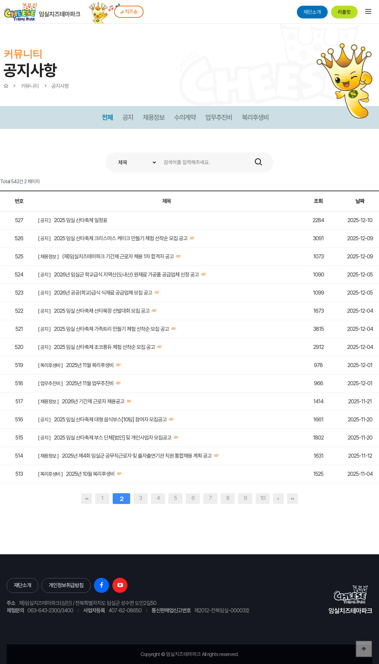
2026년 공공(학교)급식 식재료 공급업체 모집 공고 (103, 293)
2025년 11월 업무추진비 (90, 383)
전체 (107, 117)
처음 (86, 498)
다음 (278, 498)
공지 (127, 117)
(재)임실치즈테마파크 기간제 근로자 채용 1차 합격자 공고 (118, 256)
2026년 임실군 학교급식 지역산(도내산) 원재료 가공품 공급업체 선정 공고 (126, 274)
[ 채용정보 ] (48, 257)
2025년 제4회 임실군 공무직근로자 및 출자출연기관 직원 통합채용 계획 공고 (137, 456)
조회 (318, 201)
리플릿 (344, 12)
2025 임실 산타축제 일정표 (80, 220)
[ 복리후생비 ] (50, 365)
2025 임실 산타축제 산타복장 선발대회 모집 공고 (102, 311)
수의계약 (185, 117)
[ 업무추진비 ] (50, 383)
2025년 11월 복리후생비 (90, 365)
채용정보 (153, 117)
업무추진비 (218, 117)
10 (262, 498)
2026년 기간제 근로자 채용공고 (93, 401)
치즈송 (129, 12)
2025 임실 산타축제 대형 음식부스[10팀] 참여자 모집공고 (110, 419)
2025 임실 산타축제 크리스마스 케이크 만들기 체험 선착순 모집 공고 (120, 238)
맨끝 (292, 498)
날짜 (360, 201)
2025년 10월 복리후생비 (90, 474)
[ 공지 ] (44, 220)
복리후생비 (255, 117)
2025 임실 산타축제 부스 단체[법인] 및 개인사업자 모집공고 (112, 438)
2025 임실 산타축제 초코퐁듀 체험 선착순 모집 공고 (104, 347)
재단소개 (312, 12)
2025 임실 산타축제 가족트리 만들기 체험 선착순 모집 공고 (111, 329)
